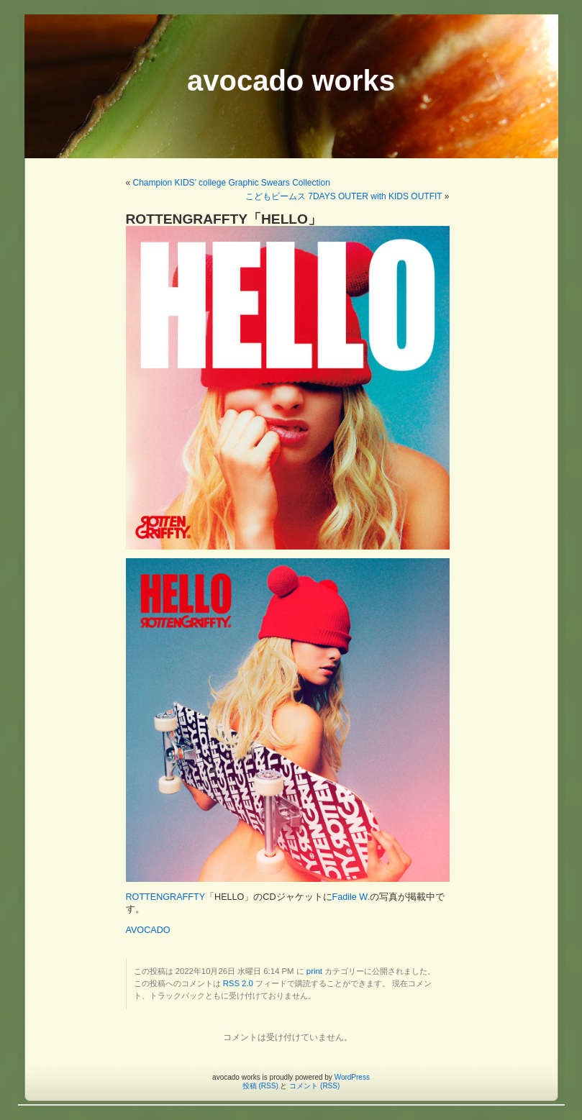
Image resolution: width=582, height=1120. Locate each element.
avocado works (291, 80)
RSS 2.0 (238, 983)
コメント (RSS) (314, 1086)
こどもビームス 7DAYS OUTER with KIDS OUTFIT (343, 196)
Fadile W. (351, 897)
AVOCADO (148, 930)
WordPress (352, 1077)
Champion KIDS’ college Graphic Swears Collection (231, 183)
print (314, 971)
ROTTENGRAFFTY (166, 897)
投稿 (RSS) (260, 1086)
